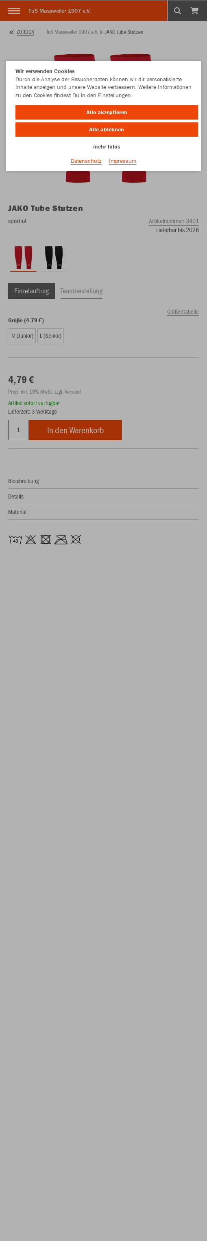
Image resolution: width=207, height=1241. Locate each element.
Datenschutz (86, 160)
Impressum (122, 160)
